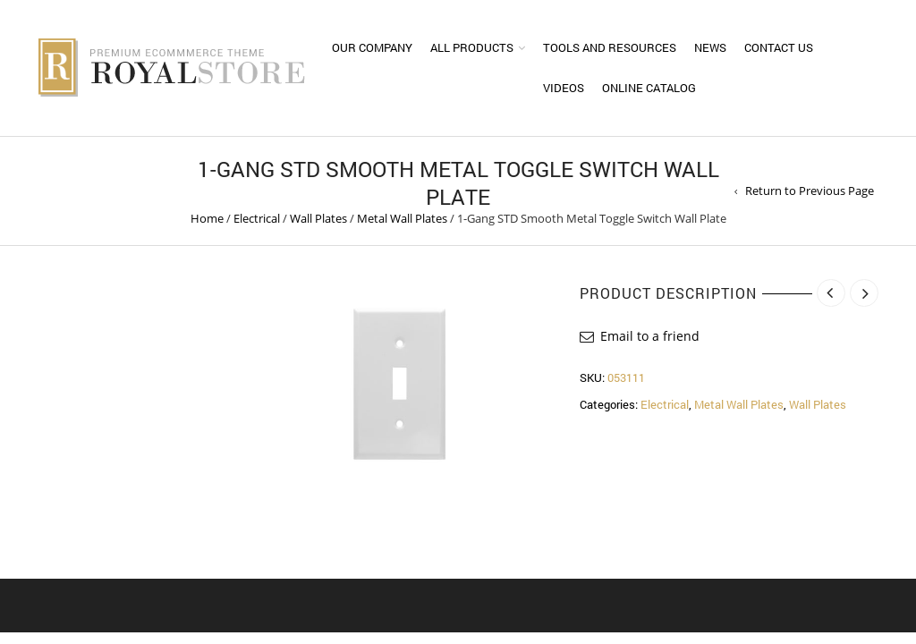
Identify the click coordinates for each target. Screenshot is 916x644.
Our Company (372, 47)
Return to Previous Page (809, 190)
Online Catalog (649, 87)
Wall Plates (318, 218)
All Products (471, 47)
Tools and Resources (609, 47)
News (710, 47)
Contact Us (778, 47)
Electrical (256, 218)
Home (207, 218)
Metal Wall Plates (402, 218)
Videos (563, 87)
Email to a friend (650, 335)
